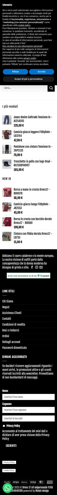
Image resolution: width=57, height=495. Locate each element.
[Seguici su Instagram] (36, 267)
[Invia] (51, 88)
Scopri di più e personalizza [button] (28, 79)
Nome (5, 391)
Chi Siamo (7, 301)
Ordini (5, 336)
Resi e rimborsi (10, 330)
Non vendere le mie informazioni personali (22, 46)
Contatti (6, 319)
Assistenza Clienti (11, 313)
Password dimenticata (14, 348)
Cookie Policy (8, 470)
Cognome (7, 404)
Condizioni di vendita (13, 324)
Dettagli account (11, 342)
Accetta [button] (41, 71)
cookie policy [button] (24, 25)
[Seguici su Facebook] (32, 267)
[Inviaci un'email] (41, 267)
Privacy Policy (9, 462)
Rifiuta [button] (15, 71)
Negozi (5, 307)
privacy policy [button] (30, 58)
